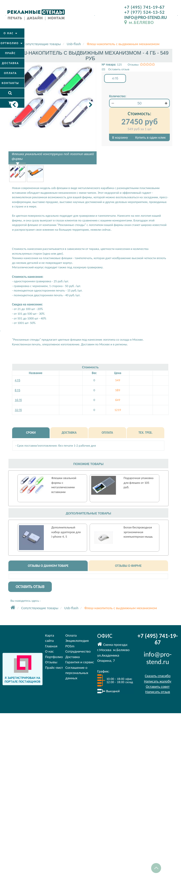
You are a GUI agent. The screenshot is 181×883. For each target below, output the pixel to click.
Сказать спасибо (158, 676)
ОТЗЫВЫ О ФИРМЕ (128, 566)
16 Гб (18, 400)
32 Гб (18, 410)
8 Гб (17, 390)
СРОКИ (31, 432)
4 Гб (17, 380)
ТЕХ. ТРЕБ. (145, 432)
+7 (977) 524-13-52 (144, 12)
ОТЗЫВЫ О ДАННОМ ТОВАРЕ (48, 566)
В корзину (120, 137)
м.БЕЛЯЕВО (139, 22)
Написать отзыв (157, 691)
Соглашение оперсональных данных (76, 673)
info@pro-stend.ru (158, 658)
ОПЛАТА (107, 432)
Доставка (72, 657)
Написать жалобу (157, 681)
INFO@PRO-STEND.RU (145, 17)
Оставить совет (158, 686)
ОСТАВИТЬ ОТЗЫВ (30, 587)
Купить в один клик (150, 137)
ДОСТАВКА (69, 432)
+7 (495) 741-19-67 (144, 7)
